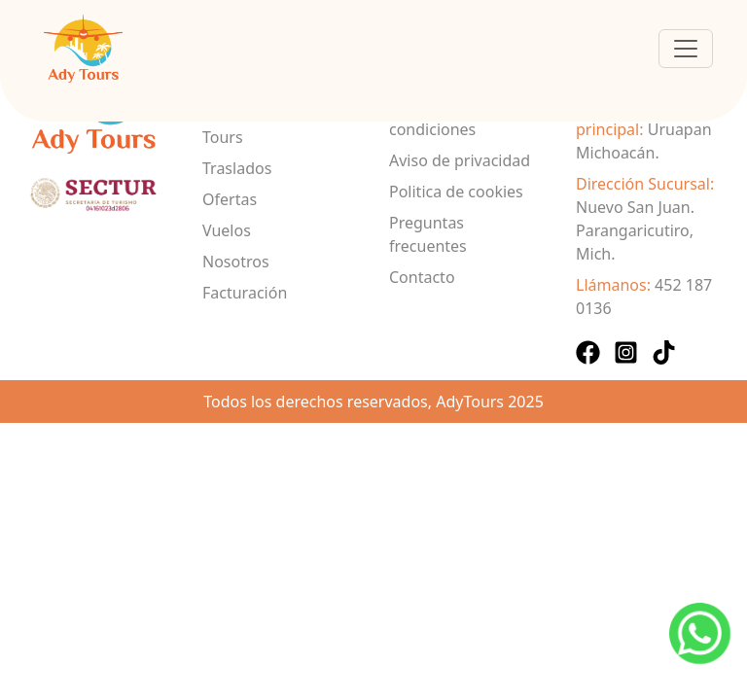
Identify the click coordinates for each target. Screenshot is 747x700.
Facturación (244, 292)
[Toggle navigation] (685, 48)
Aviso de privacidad (459, 160)
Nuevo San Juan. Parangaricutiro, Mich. (635, 230)
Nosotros (235, 261)
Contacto (422, 277)
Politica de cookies (456, 191)
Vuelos (226, 230)
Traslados (236, 168)
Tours (222, 137)
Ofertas (229, 199)
